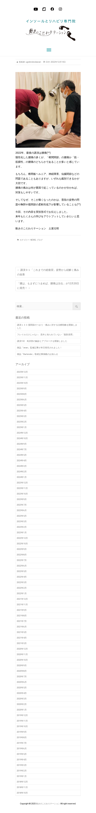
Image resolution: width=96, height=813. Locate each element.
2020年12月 (22, 649)
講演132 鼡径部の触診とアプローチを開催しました (42, 341)
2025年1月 (22, 427)
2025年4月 (22, 410)
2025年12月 (22, 372)
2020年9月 (22, 665)
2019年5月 (22, 754)
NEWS (33, 240)
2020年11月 (22, 654)
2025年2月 (22, 421)
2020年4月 (22, 693)
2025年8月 (22, 394)
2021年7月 (22, 621)
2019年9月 (22, 732)
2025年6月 (22, 399)
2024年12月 (22, 433)
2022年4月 (22, 577)
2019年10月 (22, 726)
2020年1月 (22, 709)
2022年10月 (22, 543)
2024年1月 (22, 477)
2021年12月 (22, 599)
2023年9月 (22, 499)
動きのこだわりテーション (48, 803)
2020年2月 (22, 704)
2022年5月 (22, 571)
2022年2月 (22, 588)
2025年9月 (22, 388)
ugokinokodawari (33, 62)
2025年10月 (22, 383)
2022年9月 (22, 549)
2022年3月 (22, 582)
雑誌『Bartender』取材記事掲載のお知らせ (37, 354)
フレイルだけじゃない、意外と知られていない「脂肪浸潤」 (45, 334)
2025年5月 (22, 405)
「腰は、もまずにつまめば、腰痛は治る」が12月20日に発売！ (48, 285)
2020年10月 (22, 660)
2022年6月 (22, 565)
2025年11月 (22, 377)
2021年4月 (22, 637)
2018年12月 (22, 781)
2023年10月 (22, 493)
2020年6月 (22, 682)
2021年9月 (22, 610)
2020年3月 (22, 698)
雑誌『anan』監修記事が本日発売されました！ (39, 347)
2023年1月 (22, 532)
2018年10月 (22, 793)
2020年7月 (22, 676)
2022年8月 (22, 554)
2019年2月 (22, 770)
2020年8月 (22, 671)
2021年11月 (22, 604)
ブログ (40, 240)
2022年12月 (22, 538)
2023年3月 (22, 521)
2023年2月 (22, 527)
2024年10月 (22, 438)
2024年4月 (22, 460)
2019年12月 (22, 715)
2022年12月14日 (58, 62)
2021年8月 (22, 615)
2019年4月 (22, 759)
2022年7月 (22, 560)
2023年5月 (22, 516)
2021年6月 (22, 626)
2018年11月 (22, 787)
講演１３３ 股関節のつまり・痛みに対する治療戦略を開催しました (47, 326)
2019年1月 (22, 776)
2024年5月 (22, 455)
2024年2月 (22, 471)
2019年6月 (22, 748)
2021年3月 (22, 643)
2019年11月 (22, 721)
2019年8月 (22, 737)
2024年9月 (22, 444)
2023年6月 (22, 510)
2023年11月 (22, 488)
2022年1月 (22, 593)
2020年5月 (22, 687)
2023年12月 (22, 482)
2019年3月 (22, 765)
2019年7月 (22, 743)
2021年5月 (22, 632)
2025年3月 (22, 416)
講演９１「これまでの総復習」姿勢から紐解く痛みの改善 (48, 272)
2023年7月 (22, 505)
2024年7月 (22, 449)
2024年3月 (22, 466)
